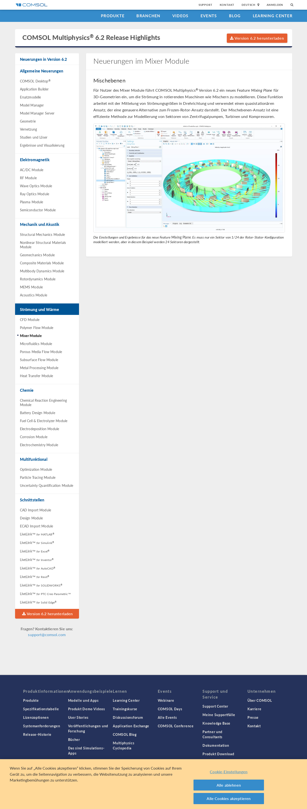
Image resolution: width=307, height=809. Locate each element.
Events (209, 15)
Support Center (215, 706)
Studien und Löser (34, 137)
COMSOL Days (170, 708)
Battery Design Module (37, 412)
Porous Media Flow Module (41, 351)
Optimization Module (36, 469)
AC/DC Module (32, 169)
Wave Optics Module (36, 185)
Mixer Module (31, 335)
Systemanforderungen (41, 725)
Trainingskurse (125, 708)
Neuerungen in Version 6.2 (43, 59)
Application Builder (34, 89)
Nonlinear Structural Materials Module (43, 244)
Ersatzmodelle (30, 97)
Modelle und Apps (83, 700)
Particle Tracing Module (37, 477)
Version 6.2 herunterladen (257, 38)
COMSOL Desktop (35, 81)
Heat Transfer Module (36, 375)
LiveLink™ (37, 534)
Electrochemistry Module (39, 444)
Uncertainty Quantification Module (46, 485)
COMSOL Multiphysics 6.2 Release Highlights (91, 37)
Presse (253, 717)
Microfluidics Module (36, 343)
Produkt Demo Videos (86, 708)
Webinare (166, 700)
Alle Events (167, 717)
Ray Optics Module (34, 193)
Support (205, 5)
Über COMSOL (259, 700)
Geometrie (28, 121)
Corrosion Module (33, 436)
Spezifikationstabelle (41, 708)
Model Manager (32, 105)
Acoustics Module (33, 295)
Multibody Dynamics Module (42, 270)
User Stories (78, 717)
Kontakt (227, 5)
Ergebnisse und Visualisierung (42, 145)
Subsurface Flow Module (39, 359)
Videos (180, 15)
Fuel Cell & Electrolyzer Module (44, 420)
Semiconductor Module (38, 209)
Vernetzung (28, 129)
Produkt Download (218, 753)
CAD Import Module (35, 509)
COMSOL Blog (125, 734)
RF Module (28, 177)
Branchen (148, 15)
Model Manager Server (37, 113)
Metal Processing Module (39, 367)
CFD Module (30, 319)
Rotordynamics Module (38, 278)
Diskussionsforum (128, 717)
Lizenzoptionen (36, 717)
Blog (235, 15)
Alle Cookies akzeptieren (229, 798)
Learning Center (272, 15)
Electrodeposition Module (39, 428)
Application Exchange (131, 725)
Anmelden (275, 5)
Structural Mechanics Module (42, 234)
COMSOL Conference (176, 725)
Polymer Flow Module (36, 327)
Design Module (31, 518)
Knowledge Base (216, 723)
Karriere (254, 708)
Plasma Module (31, 201)
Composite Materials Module (42, 262)
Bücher (74, 739)
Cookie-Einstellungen (228, 771)
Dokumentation (215, 745)
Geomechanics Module (37, 254)
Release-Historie (37, 734)
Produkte (112, 15)
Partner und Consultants (212, 734)
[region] (153, 784)
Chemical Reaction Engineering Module (43, 402)
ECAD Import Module (36, 526)
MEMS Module (31, 286)
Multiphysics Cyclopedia (123, 745)
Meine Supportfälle (218, 714)
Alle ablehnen (229, 785)
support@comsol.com (47, 634)
